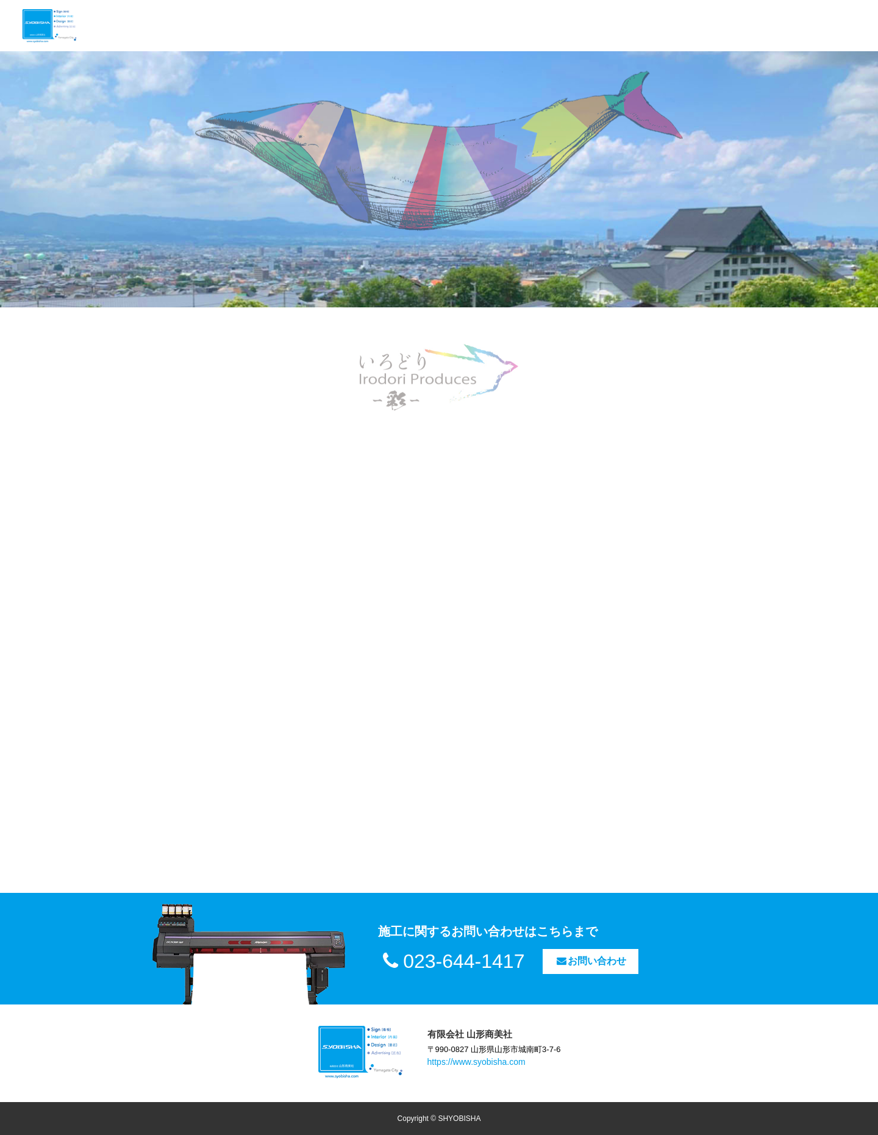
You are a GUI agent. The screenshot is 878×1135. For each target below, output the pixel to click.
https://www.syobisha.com (476, 1062)
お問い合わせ (590, 961)
